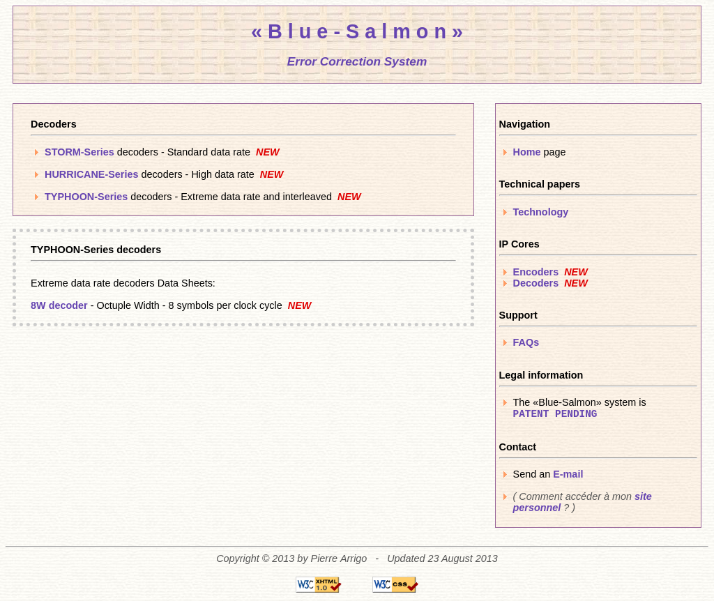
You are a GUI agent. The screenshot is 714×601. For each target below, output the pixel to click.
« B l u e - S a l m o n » (357, 31)
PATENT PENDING (555, 414)
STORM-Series (79, 152)
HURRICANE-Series (91, 174)
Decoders (536, 283)
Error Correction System (357, 61)
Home (527, 152)
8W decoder (59, 305)
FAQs (526, 342)
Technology (541, 212)
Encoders (536, 271)
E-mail (568, 474)
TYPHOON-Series (86, 196)
